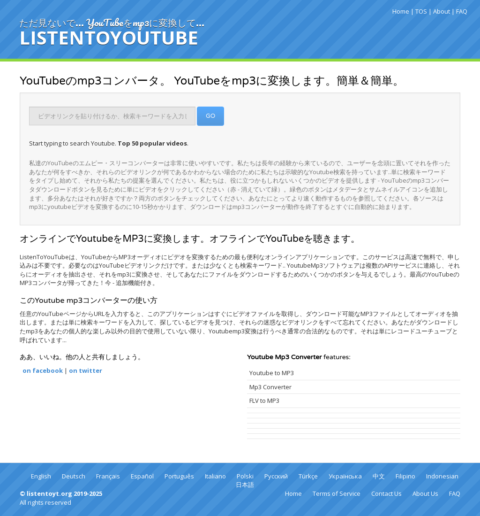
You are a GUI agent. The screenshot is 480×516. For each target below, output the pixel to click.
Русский (276, 476)
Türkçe (308, 476)
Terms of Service (336, 493)
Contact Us (386, 493)
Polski (245, 476)
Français (108, 476)
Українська (345, 476)
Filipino (405, 476)
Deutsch (73, 476)
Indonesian (442, 476)
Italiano (215, 476)
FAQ (461, 11)
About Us (425, 493)
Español (142, 476)
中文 (379, 476)
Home (400, 11)
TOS (421, 11)
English (41, 476)
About (441, 11)
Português (179, 476)
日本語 (245, 484)
